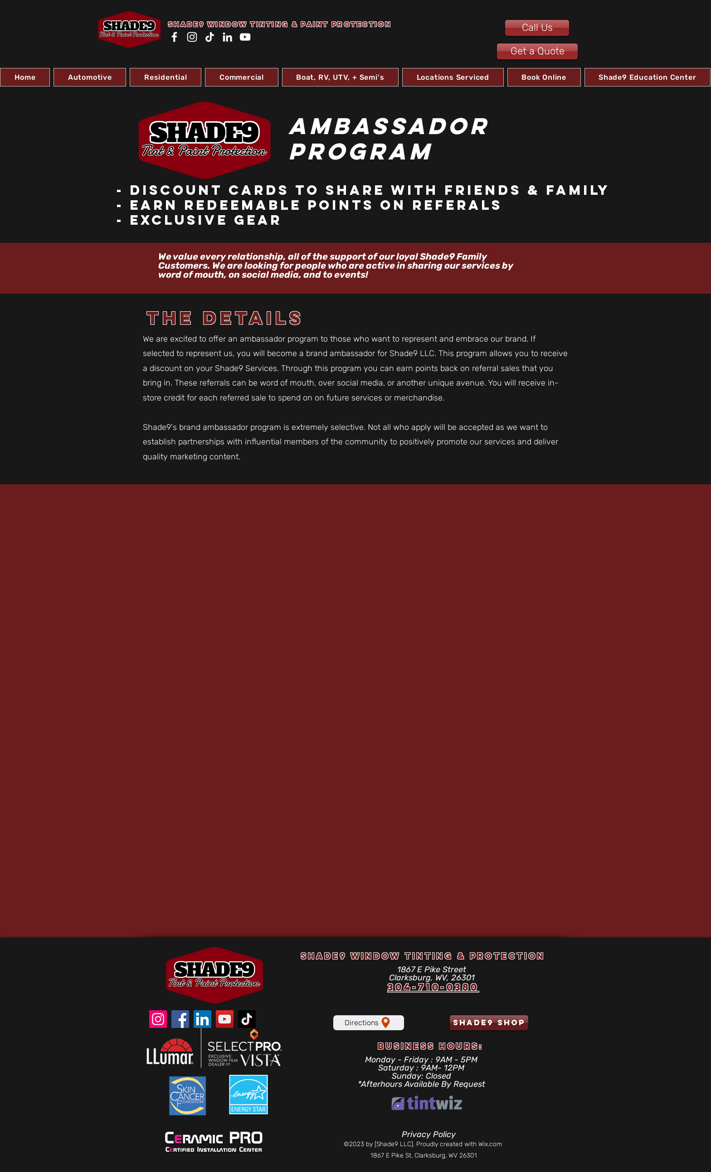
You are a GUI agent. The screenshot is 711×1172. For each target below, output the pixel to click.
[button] (90, 77)
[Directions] (368, 1022)
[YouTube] (245, 36)
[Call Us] (537, 28)
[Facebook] (174, 36)
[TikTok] (209, 36)
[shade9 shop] (489, 1022)
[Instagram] (192, 36)
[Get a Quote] (537, 51)
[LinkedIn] (227, 36)
